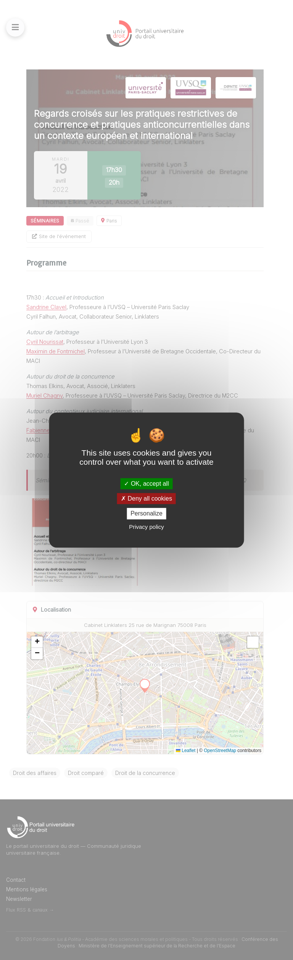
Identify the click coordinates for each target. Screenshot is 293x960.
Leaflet (185, 750)
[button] (37, 642)
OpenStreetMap (220, 750)
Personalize (146, 514)
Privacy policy (146, 526)
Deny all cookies (146, 498)
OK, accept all (146, 483)
